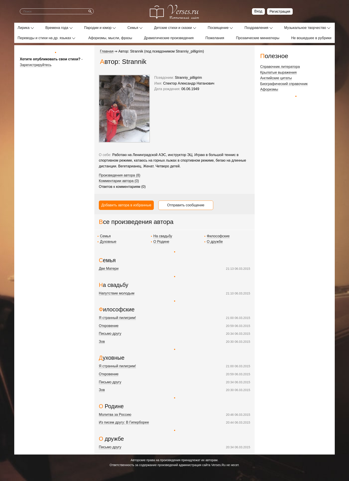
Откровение (108, 326)
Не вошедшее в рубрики (311, 38)
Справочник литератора (280, 67)
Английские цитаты (276, 78)
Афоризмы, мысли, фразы (110, 38)
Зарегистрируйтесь (35, 65)
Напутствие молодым (116, 293)
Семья (132, 28)
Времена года (56, 28)
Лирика (24, 28)
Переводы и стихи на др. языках (44, 38)
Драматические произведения (169, 38)
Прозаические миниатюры (257, 38)
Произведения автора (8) (119, 175)
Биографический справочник (284, 84)
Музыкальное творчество (305, 28)
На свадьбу (162, 236)
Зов (102, 341)
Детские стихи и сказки (173, 28)
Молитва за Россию (115, 414)
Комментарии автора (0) (119, 181)
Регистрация (280, 11)
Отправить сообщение (185, 205)
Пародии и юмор (98, 28)
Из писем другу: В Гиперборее (124, 422)
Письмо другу (110, 333)
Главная (107, 51)
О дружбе (215, 242)
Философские (218, 236)
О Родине (161, 242)
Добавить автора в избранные (126, 205)
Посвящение (218, 28)
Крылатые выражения (278, 72)
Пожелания (214, 38)
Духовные (108, 242)
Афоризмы (269, 89)
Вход (258, 11)
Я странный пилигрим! (117, 318)
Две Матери (108, 268)
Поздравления (256, 28)
